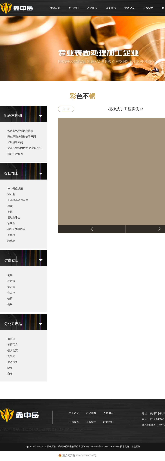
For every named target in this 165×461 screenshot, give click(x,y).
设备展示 (111, 8)
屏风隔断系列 (15, 142)
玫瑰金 (11, 223)
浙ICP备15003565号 (91, 446)
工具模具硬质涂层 (17, 200)
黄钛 (10, 211)
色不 (82, 96)
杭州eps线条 (76, 429)
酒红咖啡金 (13, 217)
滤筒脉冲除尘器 (22, 429)
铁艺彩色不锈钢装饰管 (20, 130)
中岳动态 (129, 8)
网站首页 (55, 8)
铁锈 (10, 298)
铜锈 (10, 304)
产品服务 (92, 8)
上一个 (66, 109)
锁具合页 (12, 350)
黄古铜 (11, 287)
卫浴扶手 (12, 362)
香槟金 (11, 235)
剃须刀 (11, 356)
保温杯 (11, 338)
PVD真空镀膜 (15, 188)
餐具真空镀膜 (38, 429)
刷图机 (66, 429)
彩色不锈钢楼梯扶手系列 (21, 136)
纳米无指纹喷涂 (16, 229)
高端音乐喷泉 (54, 429)
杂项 (10, 373)
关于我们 (73, 8)
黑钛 (10, 206)
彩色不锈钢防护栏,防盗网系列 (24, 148)
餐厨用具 (12, 344)
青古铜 (11, 292)
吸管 (10, 367)
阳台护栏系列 (15, 154)
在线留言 (148, 8)
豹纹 (10, 275)
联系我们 (108, 422)
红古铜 (11, 281)
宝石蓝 (11, 194)
